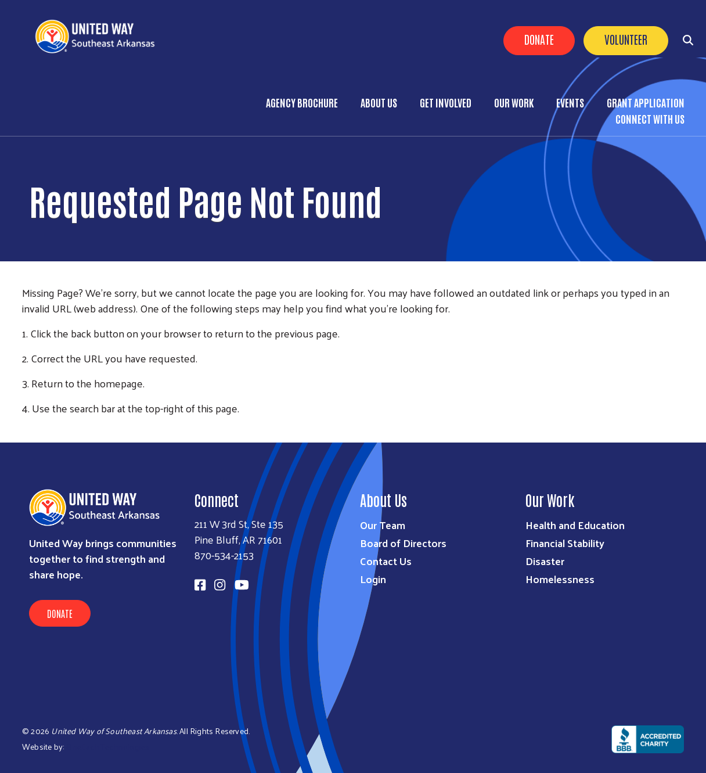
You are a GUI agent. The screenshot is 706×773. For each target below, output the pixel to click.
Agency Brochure (302, 102)
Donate (539, 38)
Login (373, 579)
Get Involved (445, 102)
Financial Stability (564, 543)
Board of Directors (403, 543)
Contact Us (386, 561)
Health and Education (575, 525)
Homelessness (560, 579)
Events (570, 102)
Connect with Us (650, 118)
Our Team (382, 525)
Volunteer (625, 38)
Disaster (544, 561)
